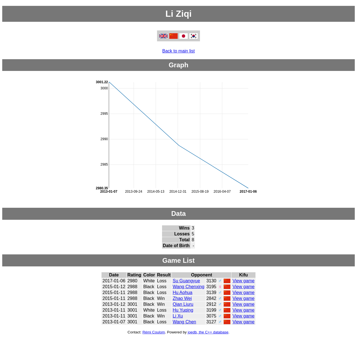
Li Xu (178, 316)
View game (244, 280)
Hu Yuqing (183, 310)
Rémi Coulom (154, 332)
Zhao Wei (182, 298)
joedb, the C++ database (208, 332)
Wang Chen (184, 321)
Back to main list (178, 51)
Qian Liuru (183, 304)
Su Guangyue (186, 280)
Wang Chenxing (188, 286)
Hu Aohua (182, 292)
